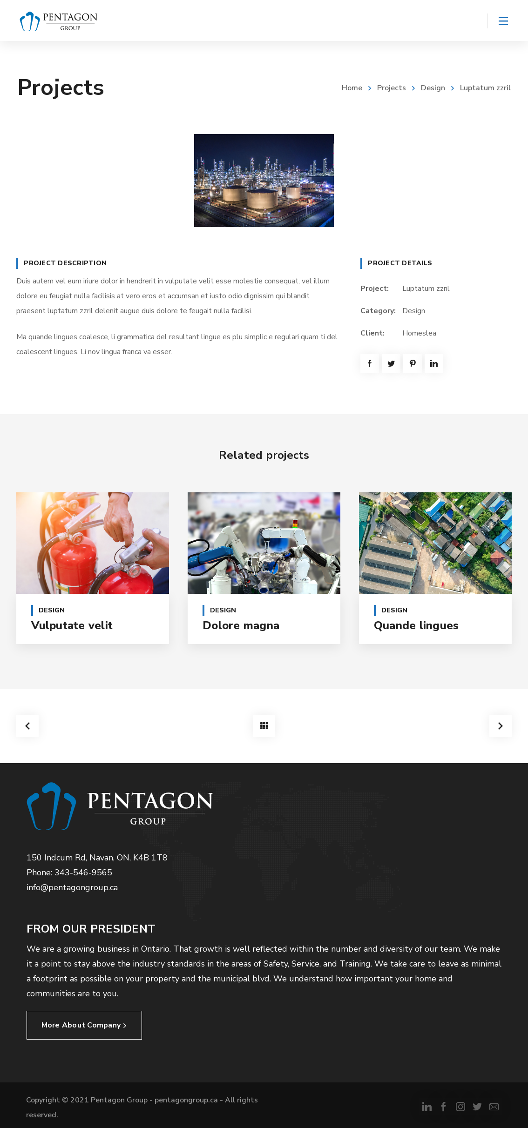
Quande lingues (416, 625)
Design (433, 88)
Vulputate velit (72, 625)
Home (352, 88)
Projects (391, 88)
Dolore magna (241, 625)
